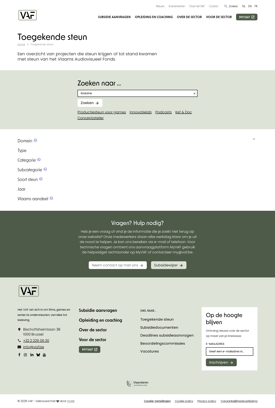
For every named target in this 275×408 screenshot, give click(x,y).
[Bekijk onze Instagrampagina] (25, 354)
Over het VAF (197, 6)
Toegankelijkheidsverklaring (238, 401)
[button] (231, 6)
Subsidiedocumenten (159, 327)
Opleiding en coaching (154, 17)
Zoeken (87, 102)
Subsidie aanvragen (114, 17)
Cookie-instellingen (157, 401)
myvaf (244, 17)
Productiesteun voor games (102, 112)
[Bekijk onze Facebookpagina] (19, 354)
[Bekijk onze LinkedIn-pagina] (32, 354)
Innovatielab (141, 112)
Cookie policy (184, 401)
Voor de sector (219, 17)
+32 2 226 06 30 (36, 340)
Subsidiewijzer (166, 265)
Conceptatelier (91, 117)
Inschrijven (218, 362)
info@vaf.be (33, 346)
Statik (71, 401)
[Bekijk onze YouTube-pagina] (44, 354)
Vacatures (149, 351)
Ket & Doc (183, 112)
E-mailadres (215, 344)
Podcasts (163, 112)
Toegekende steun (157, 319)
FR (255, 6)
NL (244, 6)
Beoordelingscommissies (162, 343)
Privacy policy (206, 401)
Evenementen (177, 6)
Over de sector (189, 17)
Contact (213, 6)
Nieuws (160, 6)
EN (250, 6)
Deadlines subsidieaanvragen (167, 335)
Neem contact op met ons (115, 265)
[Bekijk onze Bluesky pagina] (38, 354)
